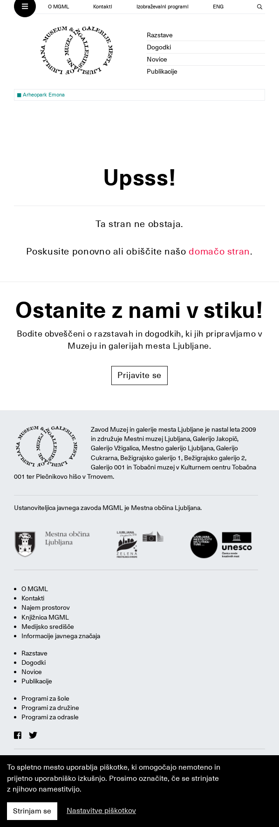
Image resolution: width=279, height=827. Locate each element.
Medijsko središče (47, 626)
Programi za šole (45, 698)
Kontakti (102, 6)
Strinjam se (32, 811)
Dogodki (159, 47)
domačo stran (219, 251)
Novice (157, 59)
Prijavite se (139, 375)
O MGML (58, 6)
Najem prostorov (45, 607)
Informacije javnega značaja (60, 636)
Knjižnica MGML (45, 617)
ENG (218, 6)
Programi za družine (50, 707)
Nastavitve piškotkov (101, 810)
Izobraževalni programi (162, 6)
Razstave (160, 35)
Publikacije (162, 71)
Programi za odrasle (50, 717)
